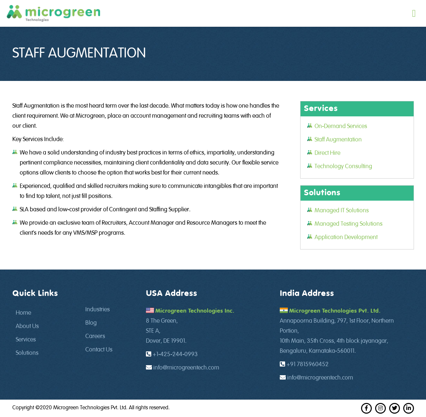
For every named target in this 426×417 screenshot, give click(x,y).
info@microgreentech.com (186, 368)
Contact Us (98, 350)
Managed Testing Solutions (348, 224)
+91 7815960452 (307, 364)
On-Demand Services (341, 126)
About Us (27, 326)
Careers (95, 336)
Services (26, 340)
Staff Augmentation (338, 140)
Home (23, 313)
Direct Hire (327, 153)
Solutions (27, 353)
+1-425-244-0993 (175, 354)
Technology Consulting (343, 167)
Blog (91, 323)
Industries (97, 310)
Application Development (346, 237)
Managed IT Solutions (342, 211)
